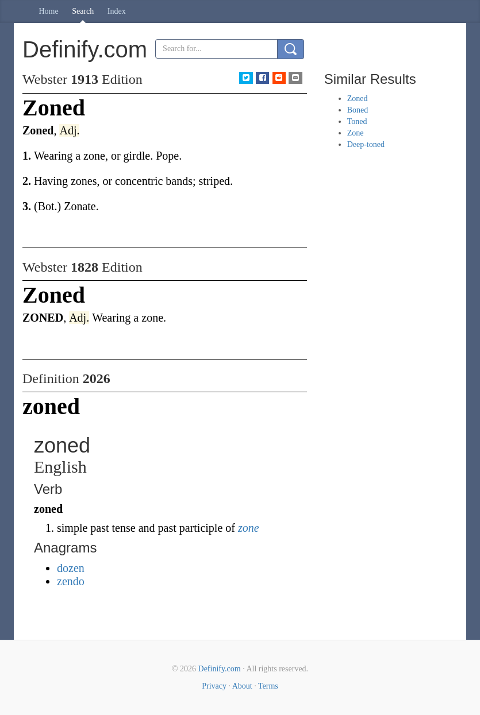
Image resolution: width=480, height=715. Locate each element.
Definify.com (219, 668)
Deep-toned (366, 144)
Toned (357, 121)
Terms (268, 686)
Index (116, 11)
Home (49, 11)
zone (248, 527)
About (242, 686)
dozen (71, 568)
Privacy (214, 686)
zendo (71, 581)
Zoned (357, 98)
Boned (357, 110)
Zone (355, 133)
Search (83, 11)
